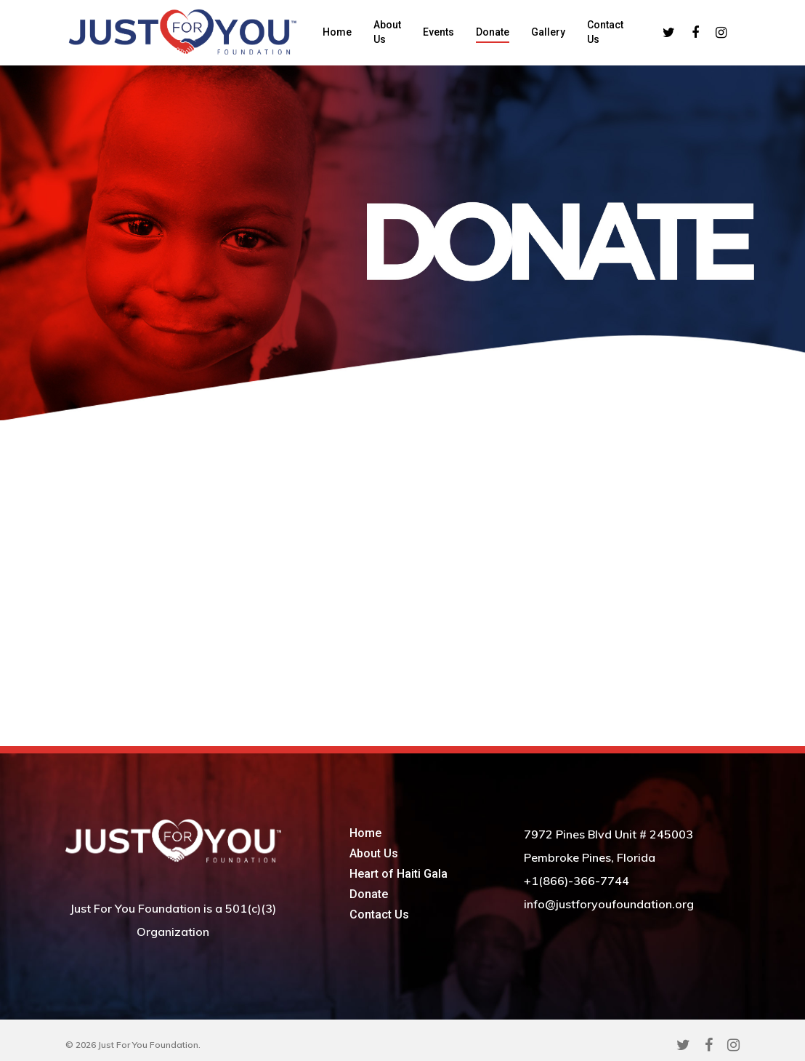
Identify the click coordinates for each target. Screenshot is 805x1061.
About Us (387, 32)
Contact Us (605, 32)
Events (438, 32)
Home (337, 32)
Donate (492, 32)
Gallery (548, 32)
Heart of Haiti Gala (398, 874)
